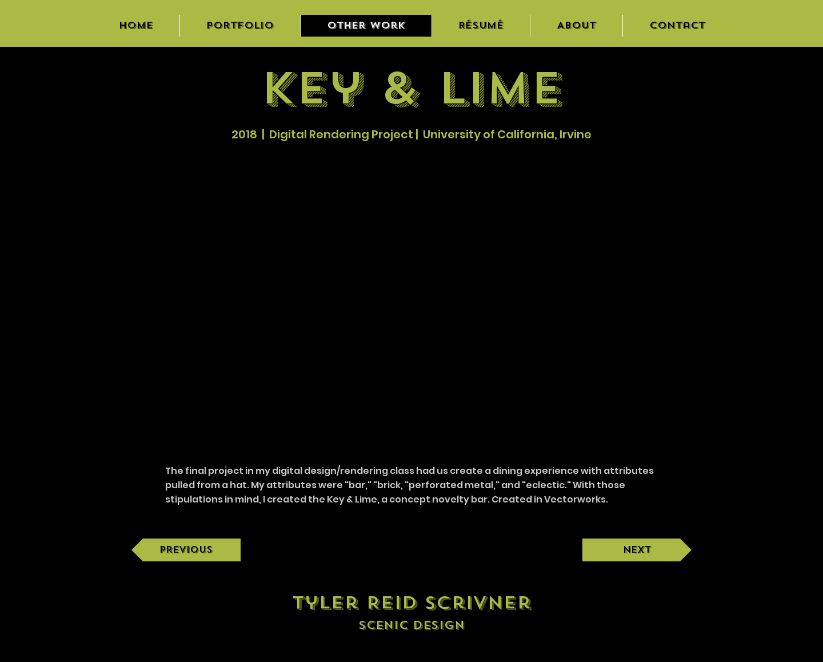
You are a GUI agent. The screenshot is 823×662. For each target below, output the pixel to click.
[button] (411, 296)
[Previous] (186, 550)
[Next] (637, 550)
